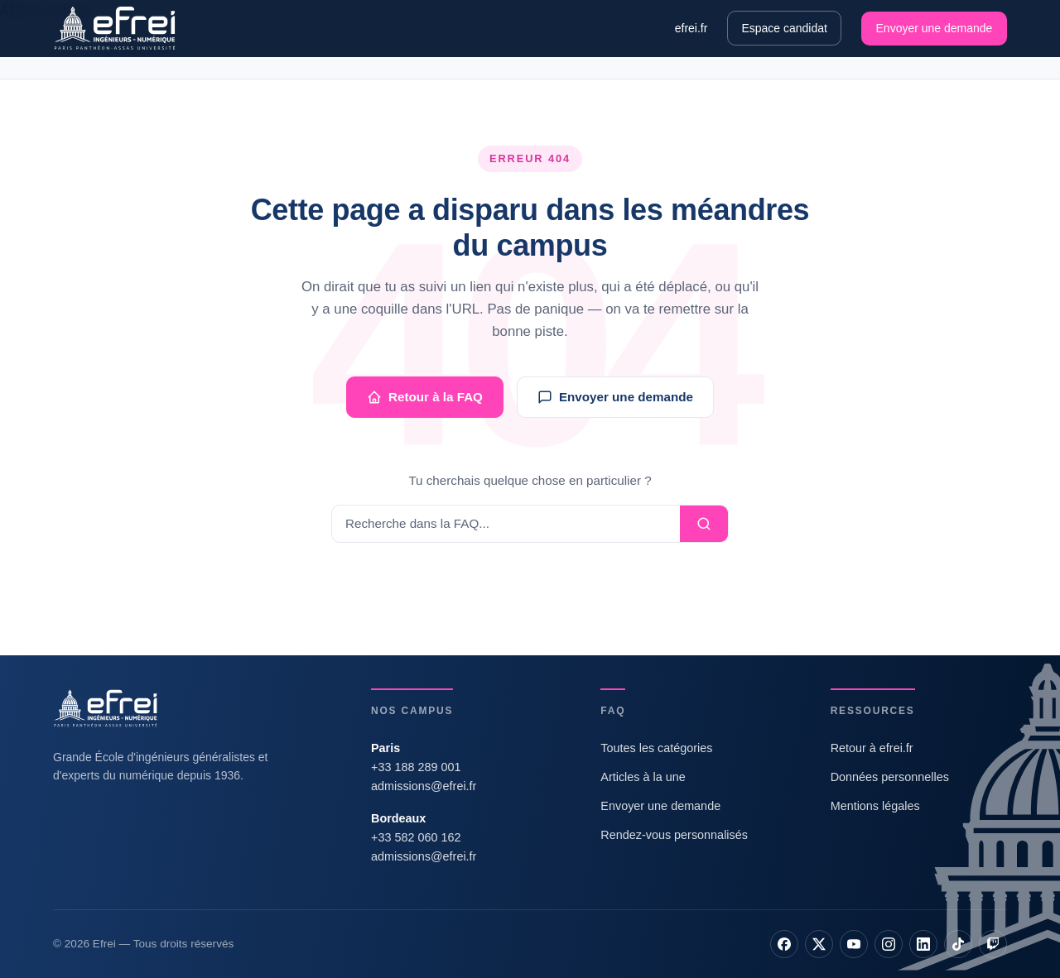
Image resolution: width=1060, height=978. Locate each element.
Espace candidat (784, 28)
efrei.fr (691, 28)
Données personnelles (890, 777)
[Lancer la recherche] (704, 524)
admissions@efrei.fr (423, 786)
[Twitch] (993, 944)
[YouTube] (854, 944)
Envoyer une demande (934, 28)
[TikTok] (958, 944)
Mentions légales (875, 806)
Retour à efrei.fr (872, 748)
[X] (819, 944)
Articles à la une (642, 777)
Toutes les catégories (656, 748)
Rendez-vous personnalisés (674, 834)
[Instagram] (888, 944)
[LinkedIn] (923, 944)
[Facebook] (784, 944)
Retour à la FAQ (425, 397)
